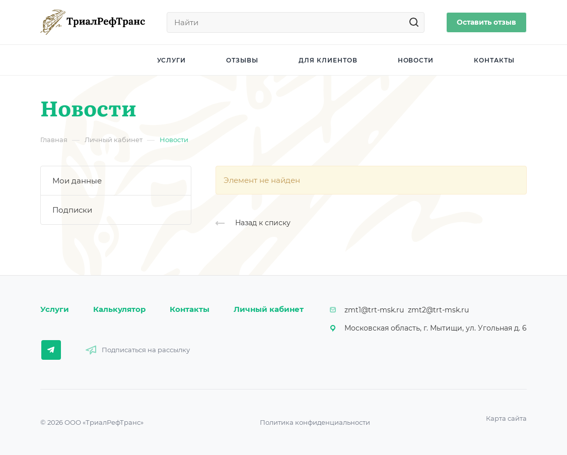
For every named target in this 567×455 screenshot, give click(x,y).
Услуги (54, 309)
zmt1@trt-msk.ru (374, 309)
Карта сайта (506, 418)
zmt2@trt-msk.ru (438, 309)
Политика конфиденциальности (315, 422)
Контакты (189, 309)
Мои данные (77, 180)
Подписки (72, 210)
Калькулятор (119, 309)
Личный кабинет (269, 309)
